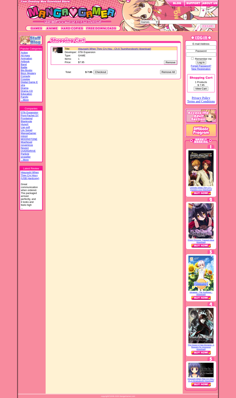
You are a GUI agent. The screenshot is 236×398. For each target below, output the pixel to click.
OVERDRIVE (28, 150)
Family (24, 96)
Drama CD (27, 90)
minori (24, 136)
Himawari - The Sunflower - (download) (201, 293)
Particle (25, 153)
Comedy (25, 76)
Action (24, 52)
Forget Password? (201, 65)
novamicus (27, 145)
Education (26, 93)
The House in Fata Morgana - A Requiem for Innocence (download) (201, 347)
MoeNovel (26, 142)
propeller (26, 156)
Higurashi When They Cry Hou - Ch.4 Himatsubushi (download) (201, 380)
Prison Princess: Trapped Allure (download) (201, 241)
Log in (201, 62)
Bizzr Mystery (28, 73)
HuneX (25, 124)
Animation (26, 58)
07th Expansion (29, 112)
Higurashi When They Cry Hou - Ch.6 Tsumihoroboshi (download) (114, 48)
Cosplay (25, 79)
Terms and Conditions (201, 101)
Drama (24, 88)
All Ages (25, 55)
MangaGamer (28, 133)
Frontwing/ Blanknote (27, 120)
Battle (24, 67)
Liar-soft (25, 127)
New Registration (200, 68)
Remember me (203, 58)
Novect (25, 147)
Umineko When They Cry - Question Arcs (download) (201, 188)
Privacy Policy (201, 98)
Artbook (25, 61)
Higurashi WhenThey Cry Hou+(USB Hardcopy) (30, 175)
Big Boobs (26, 70)
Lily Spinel (26, 130)
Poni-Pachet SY (30, 115)
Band (24, 64)
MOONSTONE (29, 139)
